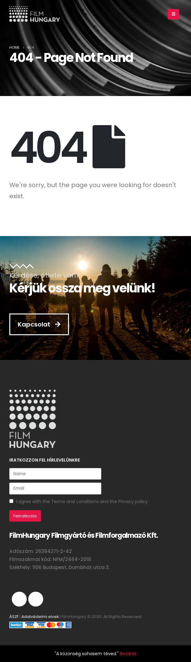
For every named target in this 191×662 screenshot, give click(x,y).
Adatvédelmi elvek (40, 616)
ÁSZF (14, 616)
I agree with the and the (78, 501)
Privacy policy (133, 501)
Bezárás (128, 654)
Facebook (35, 599)
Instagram (19, 599)
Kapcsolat (39, 324)
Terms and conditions (75, 501)
